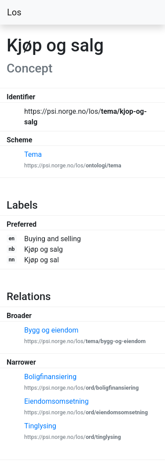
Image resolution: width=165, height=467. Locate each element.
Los (14, 12)
